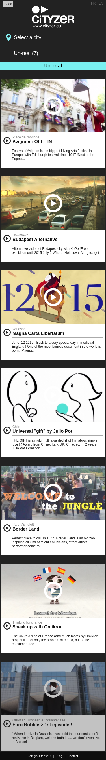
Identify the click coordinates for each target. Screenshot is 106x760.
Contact (73, 756)
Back (8, 4)
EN (100, 3)
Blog (59, 756)
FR (93, 3)
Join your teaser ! (39, 756)
